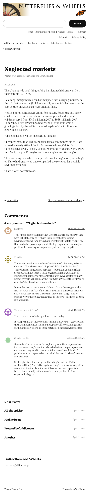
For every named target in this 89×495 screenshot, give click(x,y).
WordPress (80, 489)
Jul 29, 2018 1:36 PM (76, 309)
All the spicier (13, 410)
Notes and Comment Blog (41, 75)
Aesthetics (12, 200)
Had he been (12, 419)
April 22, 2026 (79, 410)
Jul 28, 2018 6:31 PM (76, 257)
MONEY (25, 94)
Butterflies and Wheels (22, 459)
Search (77, 23)
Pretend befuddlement (19, 428)
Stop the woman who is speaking (65, 200)
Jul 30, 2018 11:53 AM (76, 337)
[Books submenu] (74, 31)
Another (9, 437)
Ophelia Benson (21, 75)
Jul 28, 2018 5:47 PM (76, 228)
